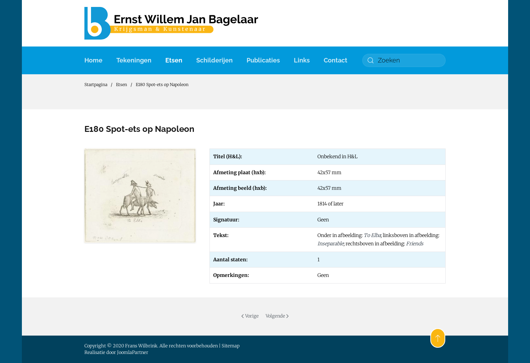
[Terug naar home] (171, 23)
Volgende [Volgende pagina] (277, 316)
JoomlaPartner (132, 352)
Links (302, 60)
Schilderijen (214, 60)
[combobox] (404, 60)
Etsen (173, 60)
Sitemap (231, 346)
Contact (335, 60)
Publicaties (263, 60)
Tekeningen (133, 60)
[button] (437, 338)
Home (93, 60)
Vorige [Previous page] (249, 316)
